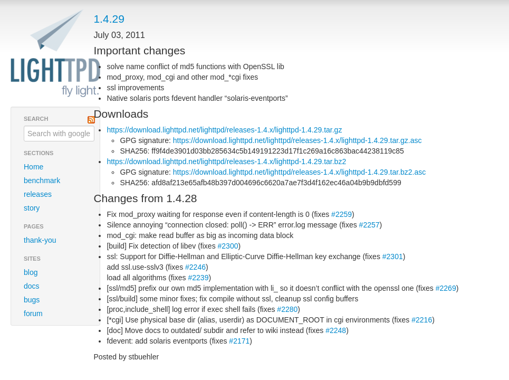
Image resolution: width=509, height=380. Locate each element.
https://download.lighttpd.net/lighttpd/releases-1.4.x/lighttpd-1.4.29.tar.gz (224, 130)
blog (30, 272)
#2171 (239, 341)
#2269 (446, 288)
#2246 (195, 267)
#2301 (392, 256)
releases (38, 194)
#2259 (341, 214)
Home (33, 167)
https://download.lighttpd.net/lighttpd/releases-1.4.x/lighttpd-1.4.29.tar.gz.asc (297, 140)
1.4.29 (108, 19)
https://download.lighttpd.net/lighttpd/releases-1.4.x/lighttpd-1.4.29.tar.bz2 (226, 161)
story (32, 208)
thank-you (40, 240)
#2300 (228, 246)
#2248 (335, 330)
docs (32, 286)
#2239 (198, 277)
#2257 (369, 225)
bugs (32, 300)
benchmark (42, 180)
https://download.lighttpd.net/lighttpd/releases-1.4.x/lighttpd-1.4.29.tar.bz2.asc (299, 172)
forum (33, 313)
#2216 (421, 320)
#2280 (287, 309)
